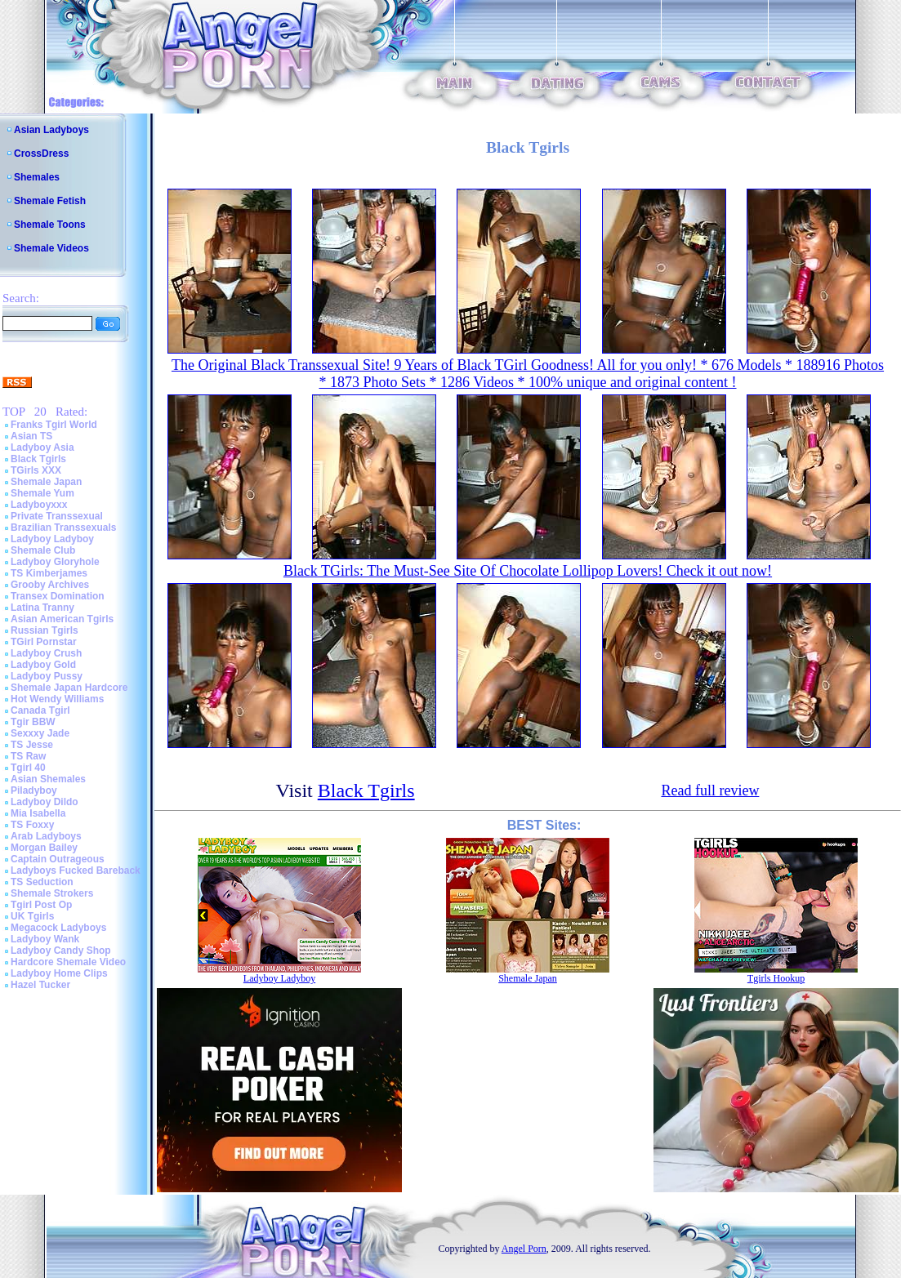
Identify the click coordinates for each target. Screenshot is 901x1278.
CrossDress (41, 153)
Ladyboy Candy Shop (61, 950)
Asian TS (31, 436)
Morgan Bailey (44, 847)
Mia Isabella (38, 813)
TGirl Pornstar (44, 642)
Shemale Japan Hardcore (69, 687)
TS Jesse (32, 744)
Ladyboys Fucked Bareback (76, 870)
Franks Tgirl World (54, 424)
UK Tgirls (32, 916)
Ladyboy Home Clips (59, 973)
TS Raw (28, 756)
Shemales (37, 177)
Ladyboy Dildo (44, 802)
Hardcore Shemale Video (68, 962)
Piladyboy (34, 790)
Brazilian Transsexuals (63, 527)
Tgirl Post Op (41, 905)
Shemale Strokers (52, 893)
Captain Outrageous (58, 859)
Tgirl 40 (28, 767)
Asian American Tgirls (62, 619)
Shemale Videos (51, 248)
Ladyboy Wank (45, 939)
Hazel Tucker (40, 985)
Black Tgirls (38, 459)
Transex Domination (58, 596)
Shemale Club (43, 550)
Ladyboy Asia (42, 447)
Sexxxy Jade (40, 733)
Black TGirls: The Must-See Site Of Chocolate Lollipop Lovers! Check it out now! (527, 571)
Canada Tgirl (40, 710)
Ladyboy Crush (46, 653)
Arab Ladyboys (46, 836)
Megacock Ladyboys (58, 927)
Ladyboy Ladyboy (52, 539)
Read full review (710, 790)
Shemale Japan (46, 482)
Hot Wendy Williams (57, 699)
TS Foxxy (32, 824)
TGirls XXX (36, 470)
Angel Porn (524, 1248)
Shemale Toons (50, 224)
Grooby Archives (50, 584)
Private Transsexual (57, 516)
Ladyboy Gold (43, 664)
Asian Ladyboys (51, 130)
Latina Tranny (42, 607)
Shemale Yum (42, 493)
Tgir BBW (33, 722)
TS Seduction (42, 882)
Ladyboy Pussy (47, 676)
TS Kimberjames (49, 573)
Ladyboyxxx (39, 504)
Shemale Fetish (50, 201)
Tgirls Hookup (776, 978)
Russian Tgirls (44, 630)
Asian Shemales (48, 779)
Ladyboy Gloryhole (55, 562)
